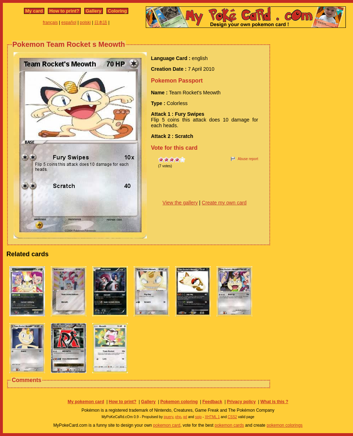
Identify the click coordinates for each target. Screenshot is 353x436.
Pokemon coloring (179, 401)
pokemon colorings (285, 425)
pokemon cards (229, 425)
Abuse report (248, 159)
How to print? (64, 11)
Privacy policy (241, 401)
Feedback (212, 401)
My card (34, 11)
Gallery (93, 11)
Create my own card (224, 202)
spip (198, 417)
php (178, 417)
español (68, 22)
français (50, 22)
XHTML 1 (212, 417)
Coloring (117, 11)
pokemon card (166, 425)
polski (85, 22)
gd (185, 417)
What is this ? (274, 401)
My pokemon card (86, 401)
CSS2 (232, 417)
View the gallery (180, 202)
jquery (168, 417)
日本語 (100, 22)
